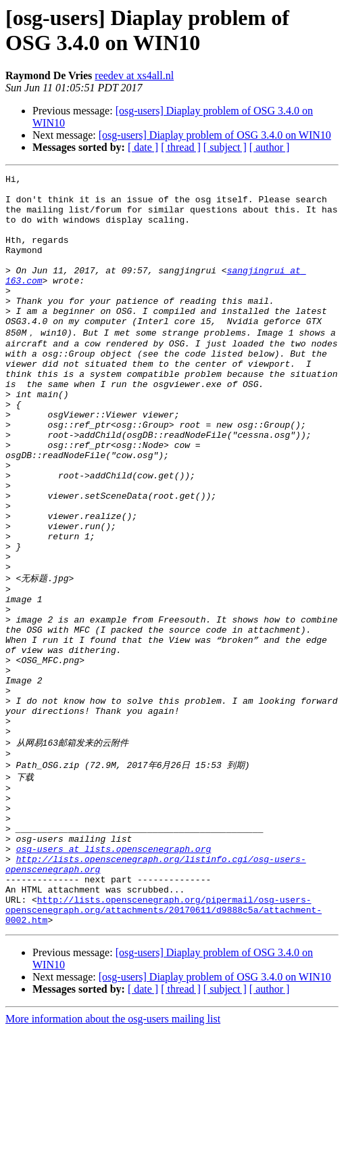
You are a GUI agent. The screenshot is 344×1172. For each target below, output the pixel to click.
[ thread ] (181, 147)
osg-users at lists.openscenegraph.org (114, 976)
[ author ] (269, 147)
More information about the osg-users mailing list (112, 1160)
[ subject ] (225, 147)
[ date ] (143, 147)
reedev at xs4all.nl (134, 75)
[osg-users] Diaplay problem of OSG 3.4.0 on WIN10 (215, 135)
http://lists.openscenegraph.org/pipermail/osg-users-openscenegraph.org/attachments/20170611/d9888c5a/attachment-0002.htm (163, 1049)
